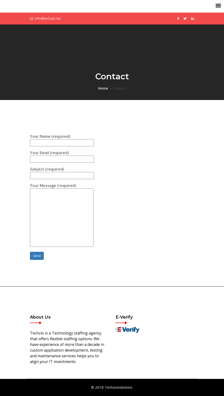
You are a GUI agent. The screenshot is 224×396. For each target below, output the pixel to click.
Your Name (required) (62, 139)
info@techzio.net (48, 18)
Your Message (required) (61, 215)
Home (103, 88)
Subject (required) (62, 172)
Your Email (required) (62, 156)
